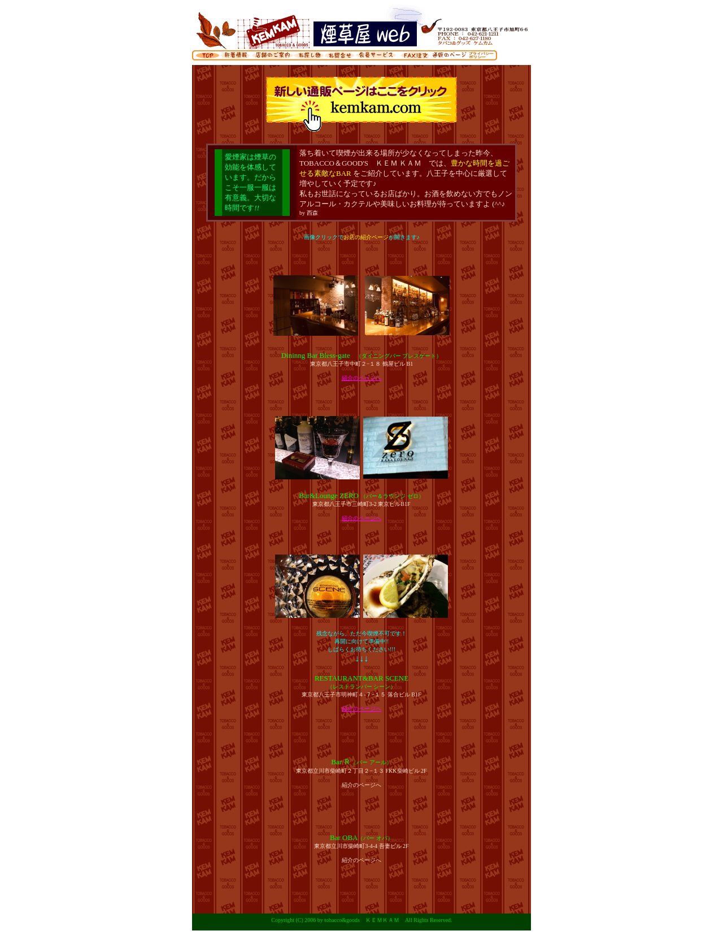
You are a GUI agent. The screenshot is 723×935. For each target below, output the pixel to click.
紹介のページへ (361, 378)
